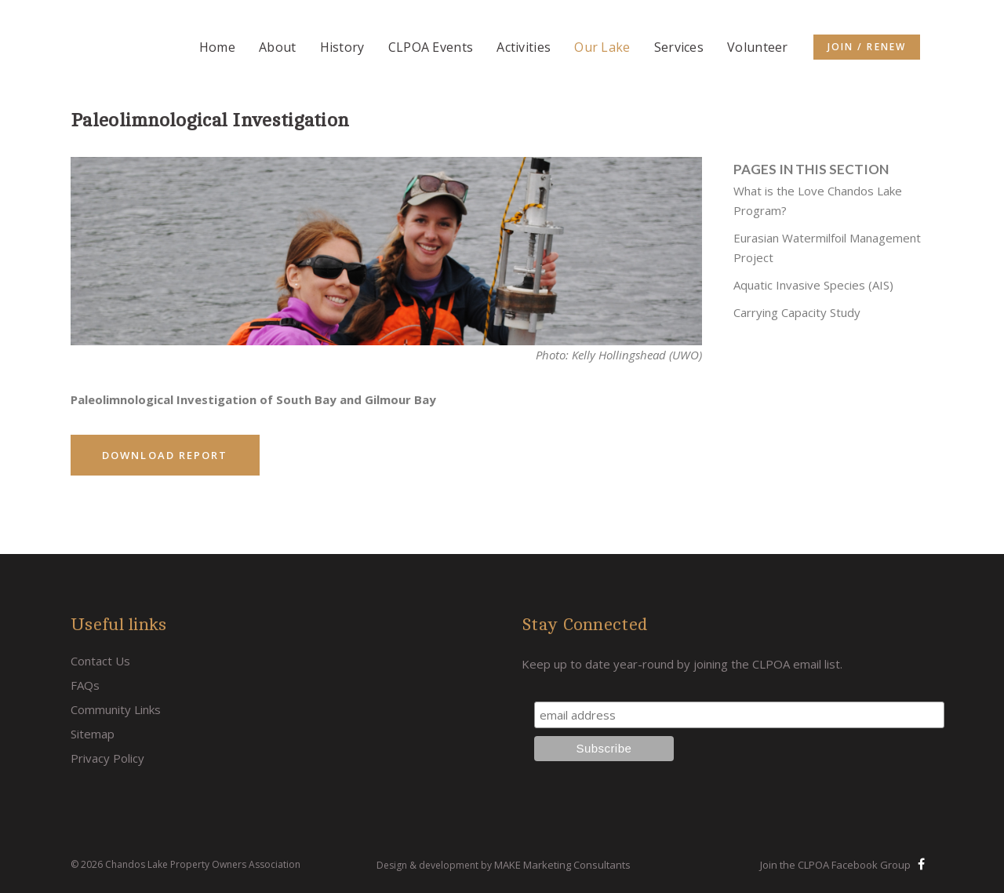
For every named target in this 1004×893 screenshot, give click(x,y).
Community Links (116, 709)
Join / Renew (867, 46)
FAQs (85, 685)
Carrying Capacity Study (796, 312)
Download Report (165, 455)
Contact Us (100, 660)
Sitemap (93, 733)
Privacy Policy (107, 758)
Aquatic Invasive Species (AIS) (813, 285)
